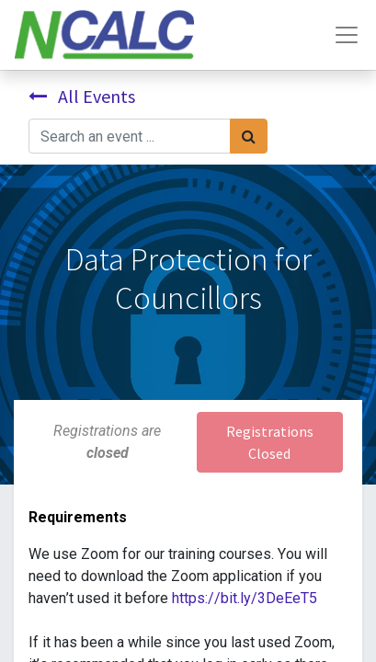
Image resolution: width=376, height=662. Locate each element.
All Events (81, 96)
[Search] (249, 136)
